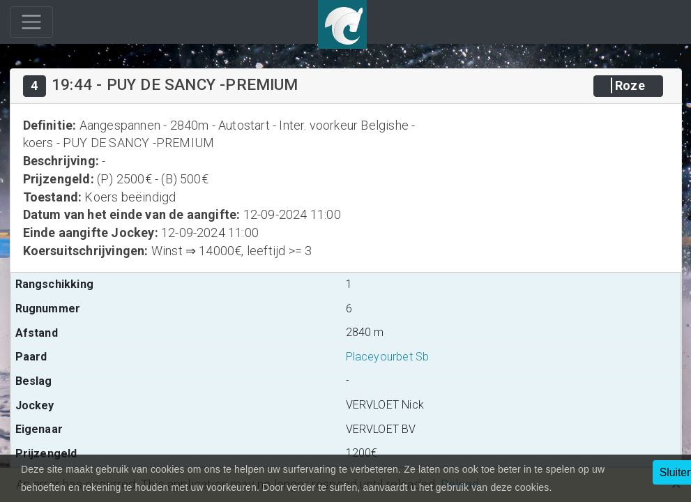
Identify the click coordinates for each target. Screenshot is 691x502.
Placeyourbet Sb (388, 356)
